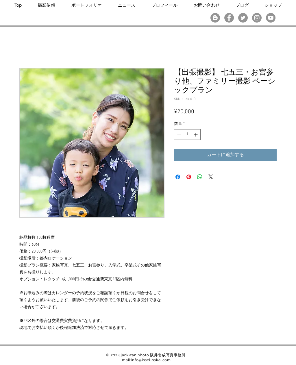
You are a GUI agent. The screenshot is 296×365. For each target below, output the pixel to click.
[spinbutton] (187, 134)
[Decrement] (178, 134)
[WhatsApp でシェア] (199, 176)
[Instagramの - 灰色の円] (257, 18)
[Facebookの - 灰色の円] (229, 18)
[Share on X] (210, 176)
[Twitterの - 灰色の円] (243, 18)
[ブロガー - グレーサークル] (215, 18)
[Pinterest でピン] (188, 176)
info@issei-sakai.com (151, 360)
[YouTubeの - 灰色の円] (270, 18)
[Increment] (196, 134)
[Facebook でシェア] (177, 176)
